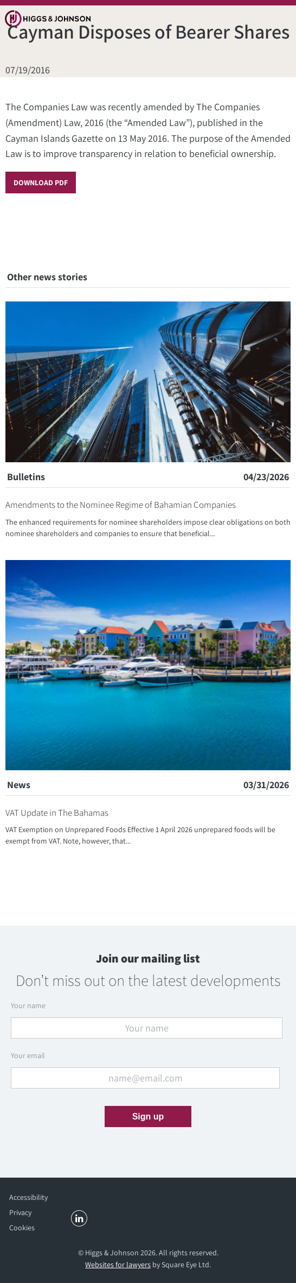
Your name (28, 1005)
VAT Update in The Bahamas (56, 813)
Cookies (22, 1227)
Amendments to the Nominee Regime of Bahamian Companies (120, 505)
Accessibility (28, 1197)
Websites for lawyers (118, 1264)
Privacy (20, 1212)
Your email (28, 1055)
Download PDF (41, 182)
